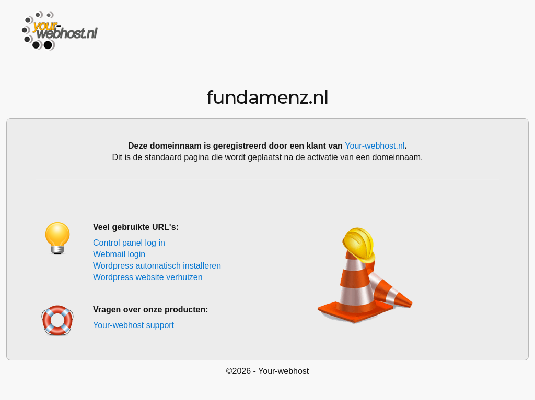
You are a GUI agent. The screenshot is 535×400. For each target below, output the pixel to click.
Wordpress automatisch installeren (157, 265)
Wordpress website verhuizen (148, 277)
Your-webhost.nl (374, 145)
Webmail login (119, 254)
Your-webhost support (133, 325)
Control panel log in (129, 242)
